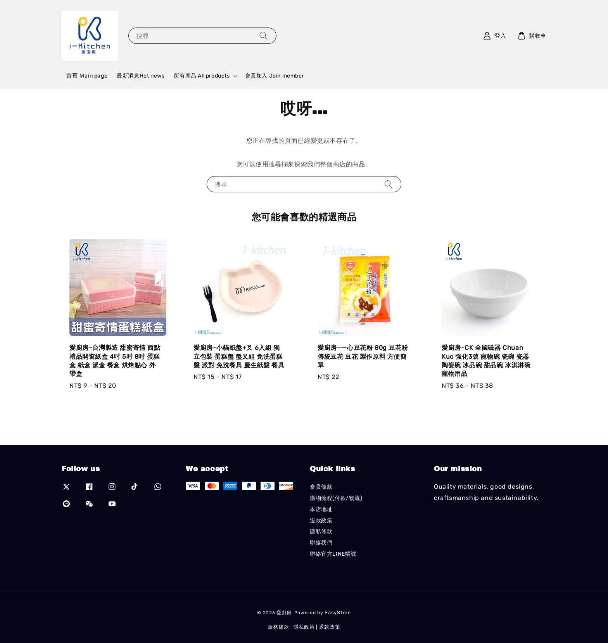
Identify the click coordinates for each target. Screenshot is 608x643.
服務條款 (278, 627)
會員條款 (321, 487)
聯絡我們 (321, 542)
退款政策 (321, 520)
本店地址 (321, 509)
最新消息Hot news (140, 76)
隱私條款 (321, 531)
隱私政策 (304, 627)
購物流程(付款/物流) (336, 498)
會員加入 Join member (274, 76)
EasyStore (338, 612)
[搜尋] (263, 35)
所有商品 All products (202, 76)
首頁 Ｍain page (86, 76)
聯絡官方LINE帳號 (333, 554)
